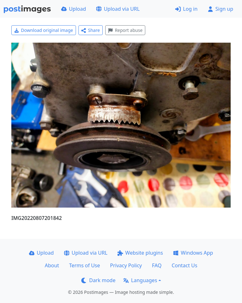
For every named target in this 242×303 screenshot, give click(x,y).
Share (90, 30)
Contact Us (184, 265)
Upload (73, 8)
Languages (140, 280)
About (52, 265)
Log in (186, 8)
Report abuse (125, 30)
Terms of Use (84, 265)
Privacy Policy (126, 265)
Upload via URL (118, 8)
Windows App (193, 252)
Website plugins (140, 252)
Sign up (220, 8)
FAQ (156, 265)
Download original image (43, 30)
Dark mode (98, 280)
